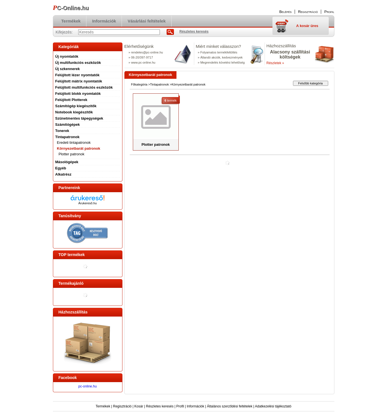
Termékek (103, 406)
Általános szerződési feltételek (229, 406)
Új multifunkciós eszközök (78, 62)
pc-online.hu (87, 386)
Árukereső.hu (87, 203)
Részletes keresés (160, 406)
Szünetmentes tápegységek (79, 118)
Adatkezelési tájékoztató (273, 406)
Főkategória (139, 84)
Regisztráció (122, 406)
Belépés (285, 12)
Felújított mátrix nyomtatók (78, 81)
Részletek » (275, 63)
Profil (180, 406)
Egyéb (60, 168)
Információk (195, 406)
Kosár (138, 406)
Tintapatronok (159, 84)
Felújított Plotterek (71, 100)
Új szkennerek (67, 69)
